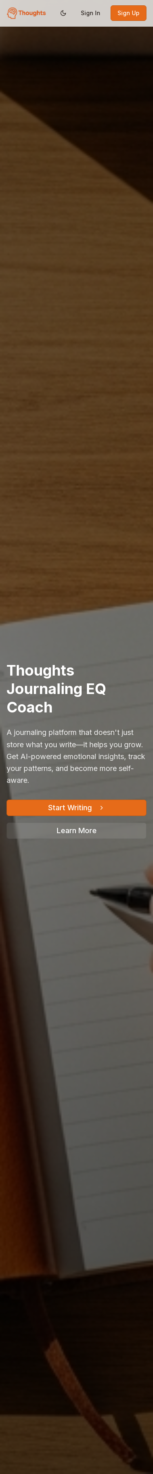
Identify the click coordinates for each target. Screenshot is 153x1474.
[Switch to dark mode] (63, 13)
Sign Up (129, 12)
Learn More (77, 830)
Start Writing (76, 807)
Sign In (90, 12)
